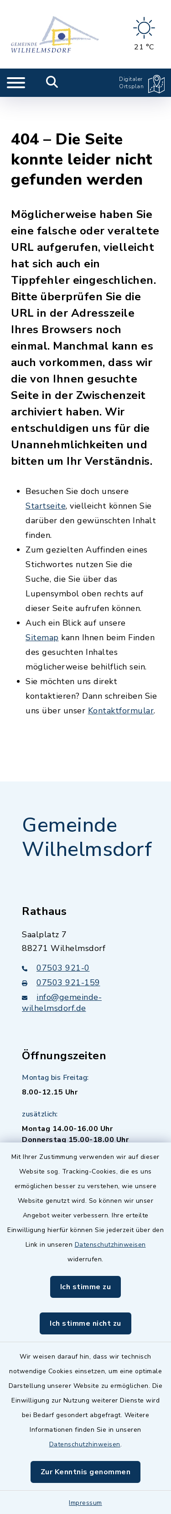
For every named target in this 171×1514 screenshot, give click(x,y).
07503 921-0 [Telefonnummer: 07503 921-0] (56, 935)
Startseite (46, 473)
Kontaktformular (121, 678)
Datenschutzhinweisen (110, 1244)
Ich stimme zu (85, 1287)
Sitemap (42, 605)
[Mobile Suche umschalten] (52, 83)
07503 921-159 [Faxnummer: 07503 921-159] (61, 950)
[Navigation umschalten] (16, 82)
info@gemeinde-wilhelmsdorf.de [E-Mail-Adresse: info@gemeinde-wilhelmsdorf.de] (62, 970)
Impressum (85, 1502)
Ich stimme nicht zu (85, 1323)
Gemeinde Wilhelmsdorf (87, 805)
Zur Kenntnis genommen (86, 1472)
